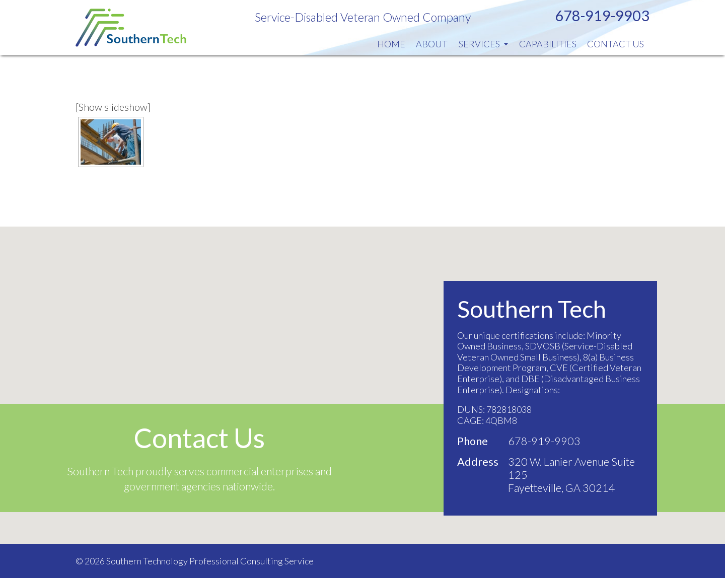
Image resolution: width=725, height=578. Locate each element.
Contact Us (615, 43)
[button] (362, 376)
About (432, 43)
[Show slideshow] (113, 107)
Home (391, 43)
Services (483, 43)
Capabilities (547, 43)
